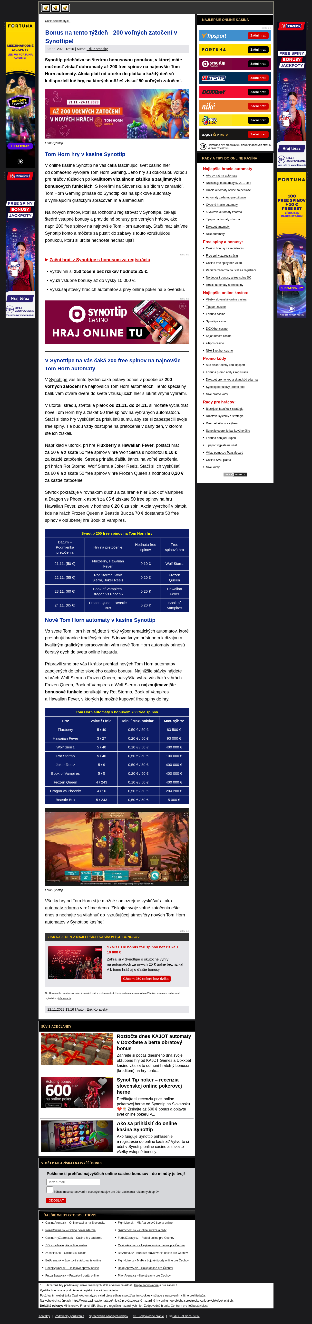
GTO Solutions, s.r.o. (185, 1316)
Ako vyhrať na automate (221, 175)
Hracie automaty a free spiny (224, 285)
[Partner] (291, 166)
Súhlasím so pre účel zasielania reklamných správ (106, 1191)
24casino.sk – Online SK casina (66, 1253)
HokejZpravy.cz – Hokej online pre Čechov (145, 1268)
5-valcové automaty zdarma (224, 212)
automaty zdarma (62, 907)
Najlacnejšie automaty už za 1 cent (228, 183)
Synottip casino (216, 321)
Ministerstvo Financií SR (79, 1305)
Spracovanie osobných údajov (108, 1316)
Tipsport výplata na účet (221, 445)
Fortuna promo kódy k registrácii (227, 372)
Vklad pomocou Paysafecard (224, 452)
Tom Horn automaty (150, 645)
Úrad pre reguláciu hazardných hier (119, 1305)
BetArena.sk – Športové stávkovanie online (73, 1260)
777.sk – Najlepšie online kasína (66, 1245)
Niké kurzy (213, 467)
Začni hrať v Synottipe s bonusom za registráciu (100, 259)
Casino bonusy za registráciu (225, 248)
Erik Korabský (97, 49)
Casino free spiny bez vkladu (224, 263)
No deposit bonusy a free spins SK (228, 277)
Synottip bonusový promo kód (225, 387)
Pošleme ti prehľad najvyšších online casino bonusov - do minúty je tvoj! (116, 1173)
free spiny (54, 426)
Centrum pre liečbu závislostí (189, 1305)
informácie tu (64, 998)
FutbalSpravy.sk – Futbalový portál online (72, 1275)
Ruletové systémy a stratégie (225, 416)
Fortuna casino (215, 314)
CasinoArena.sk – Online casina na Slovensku (75, 1222)
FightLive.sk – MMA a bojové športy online (145, 1222)
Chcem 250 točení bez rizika (146, 979)
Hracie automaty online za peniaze (228, 190)
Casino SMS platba (218, 460)
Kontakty (44, 1316)
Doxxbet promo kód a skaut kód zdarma (232, 379)
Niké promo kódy (217, 394)
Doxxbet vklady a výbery (222, 423)
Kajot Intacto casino (219, 336)
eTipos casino (215, 343)
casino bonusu (118, 671)
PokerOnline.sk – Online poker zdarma (70, 1230)
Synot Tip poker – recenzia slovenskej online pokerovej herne (149, 1086)
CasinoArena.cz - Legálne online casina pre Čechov (151, 1245)
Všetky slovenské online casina (226, 299)
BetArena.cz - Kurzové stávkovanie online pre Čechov (153, 1253)
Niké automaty (215, 234)
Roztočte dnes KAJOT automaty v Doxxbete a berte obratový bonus (154, 1042)
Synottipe (58, 379)
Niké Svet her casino (219, 350)
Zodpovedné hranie (156, 1305)
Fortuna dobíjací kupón (221, 438)
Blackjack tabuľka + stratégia (224, 408)
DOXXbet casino (217, 328)
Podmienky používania (69, 1316)
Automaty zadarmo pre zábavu (226, 197)
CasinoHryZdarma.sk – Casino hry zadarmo (73, 1238)
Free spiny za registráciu (222, 255)
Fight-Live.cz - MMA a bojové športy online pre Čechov (153, 1260)
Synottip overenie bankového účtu (228, 430)
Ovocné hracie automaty (222, 204)
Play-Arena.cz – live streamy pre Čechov (144, 1275)
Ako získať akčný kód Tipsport (225, 365)
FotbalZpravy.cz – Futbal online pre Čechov (146, 1238)
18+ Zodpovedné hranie (148, 1316)
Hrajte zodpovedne (125, 993)
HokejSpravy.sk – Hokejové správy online (72, 1268)
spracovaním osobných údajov (90, 1191)
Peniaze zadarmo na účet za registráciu (231, 270)
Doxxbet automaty (218, 226)
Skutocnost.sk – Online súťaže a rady (142, 1230)
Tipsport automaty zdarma (223, 219)
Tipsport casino (216, 306)
